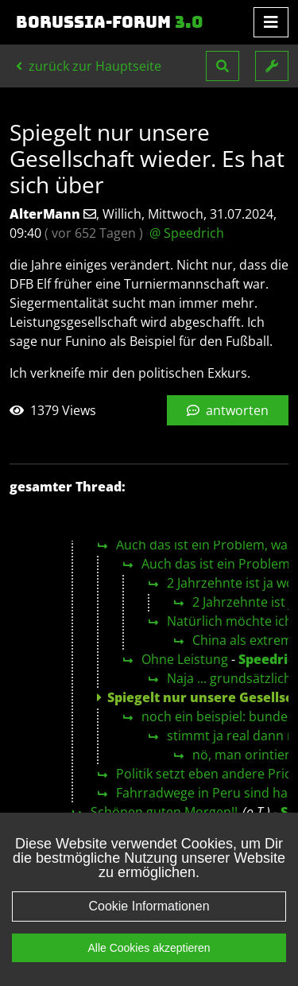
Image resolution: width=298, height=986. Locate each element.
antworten (228, 410)
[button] (222, 66)
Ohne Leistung (184, 659)
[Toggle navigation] (270, 22)
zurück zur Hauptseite (88, 66)
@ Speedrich (186, 233)
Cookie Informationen (148, 906)
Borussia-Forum (109, 22)
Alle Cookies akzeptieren (148, 947)
